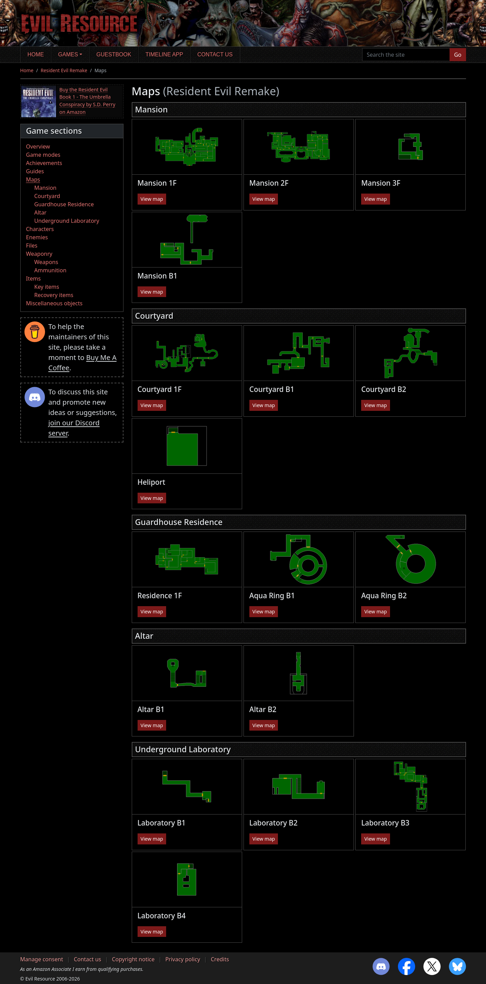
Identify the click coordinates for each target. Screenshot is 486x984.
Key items (46, 287)
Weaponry (39, 254)
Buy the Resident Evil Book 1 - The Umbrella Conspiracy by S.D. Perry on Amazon (88, 100)
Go (457, 54)
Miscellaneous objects (54, 303)
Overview (38, 146)
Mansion (45, 188)
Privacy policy (182, 959)
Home (36, 54)
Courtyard (47, 196)
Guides (35, 171)
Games (68, 54)
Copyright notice (133, 959)
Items (33, 278)
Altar (40, 212)
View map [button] (152, 199)
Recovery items (54, 295)
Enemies (37, 237)
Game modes (43, 154)
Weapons (46, 262)
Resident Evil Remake (64, 70)
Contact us (215, 54)
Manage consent (41, 959)
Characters (40, 229)
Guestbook (113, 54)
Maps (33, 179)
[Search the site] (406, 54)
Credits (220, 959)
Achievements (44, 163)
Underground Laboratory (66, 221)
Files (31, 245)
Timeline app (164, 54)
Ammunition (50, 270)
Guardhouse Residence (64, 204)
